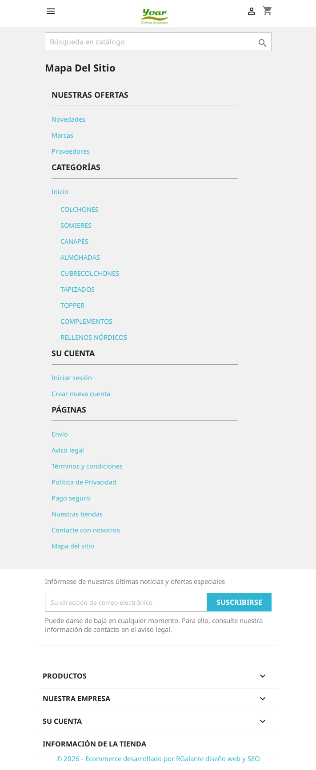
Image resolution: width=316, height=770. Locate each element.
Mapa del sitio (73, 546)
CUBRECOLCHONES (89, 273)
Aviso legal (68, 450)
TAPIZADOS (77, 289)
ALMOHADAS (80, 257)
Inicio (60, 191)
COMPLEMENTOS (86, 321)
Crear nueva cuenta (81, 393)
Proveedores (71, 151)
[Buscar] (158, 41)
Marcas (62, 135)
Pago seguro (71, 498)
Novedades (68, 119)
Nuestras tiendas (77, 514)
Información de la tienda (94, 744)
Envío (60, 434)
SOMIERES (76, 225)
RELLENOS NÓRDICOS (93, 337)
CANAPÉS (74, 241)
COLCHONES (79, 209)
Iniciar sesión (72, 377)
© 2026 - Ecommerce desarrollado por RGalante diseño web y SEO (158, 758)
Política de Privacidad (84, 482)
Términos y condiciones (87, 466)
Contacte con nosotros (86, 530)
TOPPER (72, 305)
